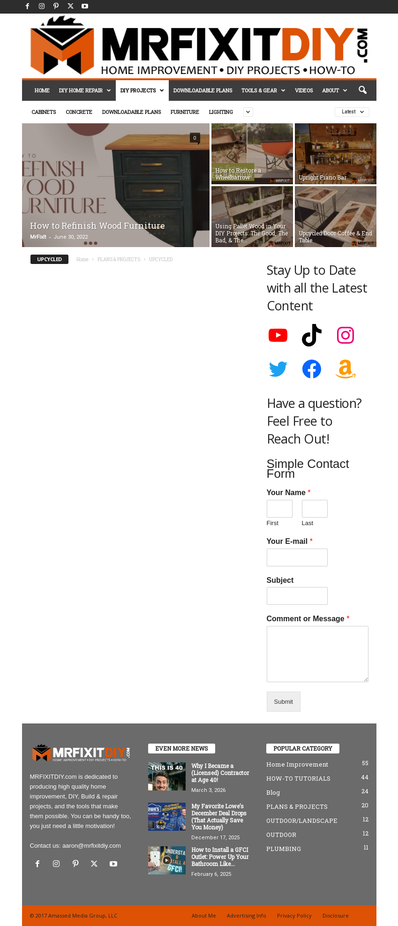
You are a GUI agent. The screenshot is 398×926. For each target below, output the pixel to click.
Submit (283, 701)
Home (82, 259)
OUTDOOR (281, 834)
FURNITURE (185, 111)
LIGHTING (221, 111)
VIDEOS (304, 90)
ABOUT (334, 90)
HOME (42, 90)
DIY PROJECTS (142, 90)
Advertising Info (246, 915)
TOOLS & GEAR (263, 90)
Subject (280, 580)
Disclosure (336, 915)
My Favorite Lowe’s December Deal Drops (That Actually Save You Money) (219, 816)
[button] (362, 90)
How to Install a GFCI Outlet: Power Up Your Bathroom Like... (219, 856)
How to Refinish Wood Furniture (97, 225)
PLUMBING (283, 848)
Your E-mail (290, 541)
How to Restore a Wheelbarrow (238, 173)
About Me (204, 915)
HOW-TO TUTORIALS (298, 778)
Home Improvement (297, 764)
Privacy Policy (294, 915)
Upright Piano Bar (322, 177)
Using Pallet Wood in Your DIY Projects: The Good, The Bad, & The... (251, 233)
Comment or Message (308, 619)
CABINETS (43, 111)
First (272, 523)
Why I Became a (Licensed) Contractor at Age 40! (220, 772)
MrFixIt (38, 237)
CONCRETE (79, 111)
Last (308, 523)
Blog (273, 792)
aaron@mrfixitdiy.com (91, 845)
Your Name (289, 493)
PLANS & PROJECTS (119, 259)
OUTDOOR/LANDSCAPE (302, 820)
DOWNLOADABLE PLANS (202, 90)
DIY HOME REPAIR (85, 90)
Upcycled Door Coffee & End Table (335, 236)
